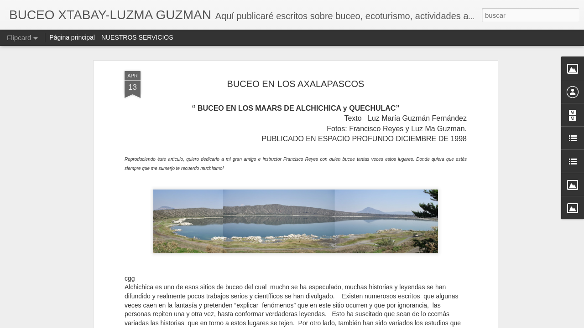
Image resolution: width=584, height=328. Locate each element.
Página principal (72, 37)
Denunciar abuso (358, 323)
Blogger (327, 323)
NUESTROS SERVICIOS (137, 37)
